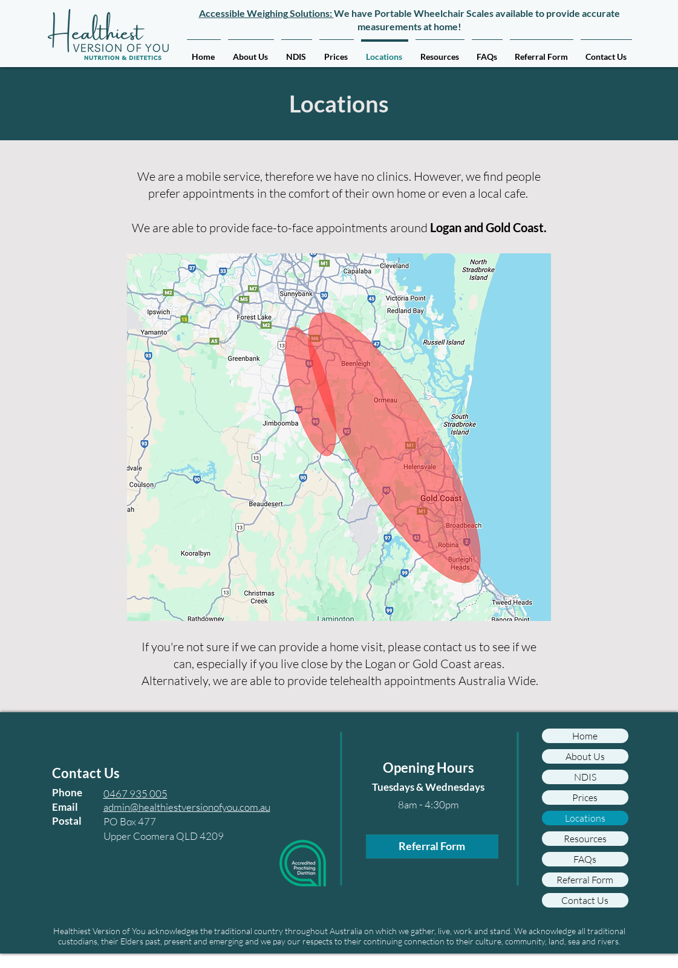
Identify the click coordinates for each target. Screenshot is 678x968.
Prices (585, 797)
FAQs (584, 859)
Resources (585, 839)
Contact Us (584, 900)
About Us (585, 756)
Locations (585, 818)
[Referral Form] (432, 846)
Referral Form (584, 880)
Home (585, 736)
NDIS (585, 777)
